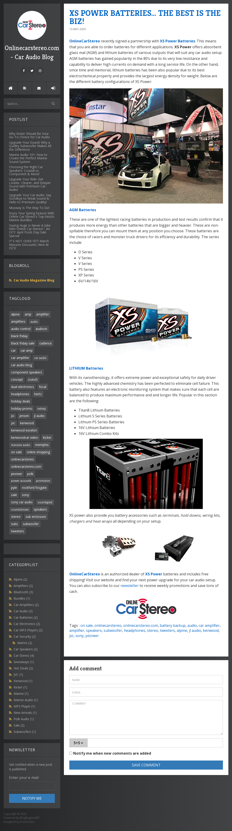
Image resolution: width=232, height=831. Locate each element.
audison (41, 329)
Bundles (22, 598)
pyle (14, 487)
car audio (40, 358)
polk (30, 474)
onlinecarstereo (22, 459)
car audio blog (21, 365)
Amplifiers (23, 586)
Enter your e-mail (24, 777)
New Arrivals (25, 712)
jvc (13, 423)
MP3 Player (24, 706)
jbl (12, 416)
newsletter (130, 585)
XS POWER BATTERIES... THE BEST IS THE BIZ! (145, 17)
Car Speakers (26, 649)
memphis (42, 445)
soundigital (45, 502)
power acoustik (21, 480)
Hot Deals (23, 668)
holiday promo (21, 408)
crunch (33, 379)
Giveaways (24, 662)
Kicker (20, 687)
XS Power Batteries (177, 41)
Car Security (25, 636)
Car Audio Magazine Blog (34, 280)
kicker (47, 437)
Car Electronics (27, 624)
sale (14, 495)
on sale (16, 452)
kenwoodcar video (24, 437)
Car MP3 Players (28, 630)
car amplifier (20, 358)
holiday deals (20, 401)
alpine (15, 314)
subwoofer (31, 524)
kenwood (27, 423)
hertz (38, 394)
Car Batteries (26, 617)
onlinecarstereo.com (26, 466)
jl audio (39, 416)
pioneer (16, 474)
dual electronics (22, 387)
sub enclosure (36, 516)
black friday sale (22, 343)
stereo (16, 516)
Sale (19, 725)
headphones (20, 394)
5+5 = (78, 742)
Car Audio (23, 611)
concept (17, 379)
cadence (45, 343)
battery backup (173, 625)
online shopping (38, 452)
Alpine (20, 579)
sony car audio (22, 502)
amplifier (42, 314)
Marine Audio (26, 700)
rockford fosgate (34, 487)
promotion (43, 480)
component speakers (26, 372)
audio (34, 321)
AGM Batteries (82, 209)
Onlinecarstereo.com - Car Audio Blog (32, 36)
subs (14, 524)
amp (28, 314)
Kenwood (23, 681)
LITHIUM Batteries (86, 368)
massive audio (20, 445)
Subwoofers (25, 731)
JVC (18, 674)
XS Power (153, 574)
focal (42, 387)
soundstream (20, 509)
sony (25, 495)
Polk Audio (24, 719)
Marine (21, 693)
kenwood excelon (24, 430)
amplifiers (18, 321)
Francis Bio (27, 822)
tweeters (17, 531)
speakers (40, 509)
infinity (41, 408)
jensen (24, 416)
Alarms (24, 643)
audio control (21, 329)
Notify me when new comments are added (110, 753)
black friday (19, 336)
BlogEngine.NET (30, 818)
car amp (27, 350)
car (13, 350)
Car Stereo (24, 655)
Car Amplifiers (26, 605)
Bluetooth (23, 592)
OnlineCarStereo (84, 41)
